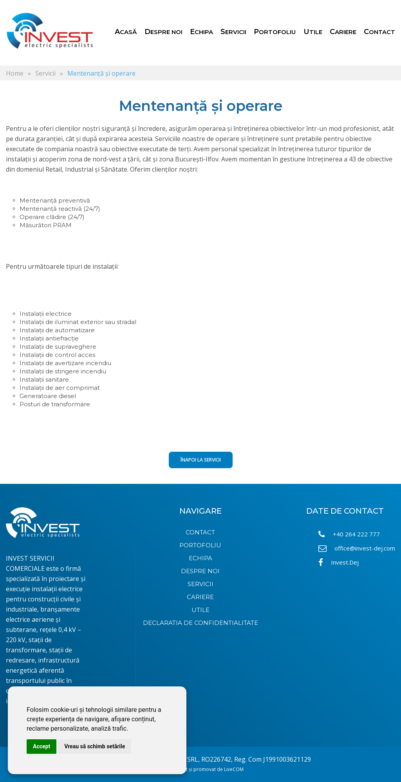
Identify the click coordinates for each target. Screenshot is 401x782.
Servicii (45, 73)
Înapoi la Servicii (201, 459)
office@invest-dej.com (356, 548)
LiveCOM (234, 769)
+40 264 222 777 (349, 534)
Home (14, 73)
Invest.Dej (338, 562)
